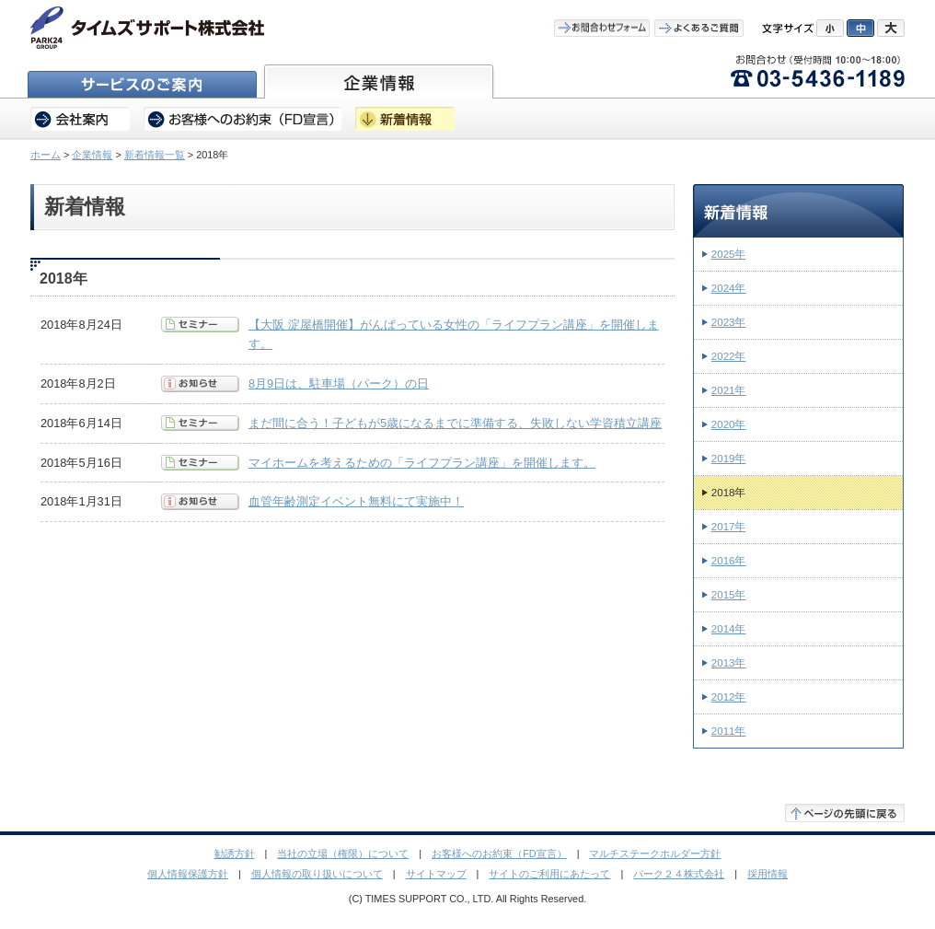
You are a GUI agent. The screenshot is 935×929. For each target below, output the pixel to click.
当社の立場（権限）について (343, 853)
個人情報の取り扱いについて (317, 873)
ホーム (45, 154)
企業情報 (92, 154)
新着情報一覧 (154, 154)
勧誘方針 (234, 853)
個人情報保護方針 (187, 873)
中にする (860, 28)
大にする (891, 28)
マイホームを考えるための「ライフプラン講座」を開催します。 (421, 463)
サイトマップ (436, 873)
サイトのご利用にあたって (549, 873)
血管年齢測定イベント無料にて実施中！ (356, 501)
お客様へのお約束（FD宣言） (499, 853)
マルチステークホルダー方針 (655, 853)
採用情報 (767, 873)
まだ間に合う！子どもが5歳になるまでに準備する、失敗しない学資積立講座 (455, 423)
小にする (830, 28)
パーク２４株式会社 (678, 873)
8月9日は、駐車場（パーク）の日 (338, 383)
